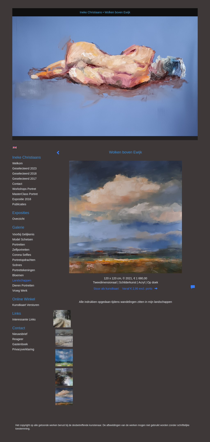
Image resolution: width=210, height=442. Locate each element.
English (14, 147)
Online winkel (23, 299)
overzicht (18, 218)
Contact (17, 183)
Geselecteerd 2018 (24, 173)
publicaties (19, 204)
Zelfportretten (20, 249)
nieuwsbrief (19, 334)
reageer (17, 339)
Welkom (17, 163)
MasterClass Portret (25, 194)
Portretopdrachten (23, 260)
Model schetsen (22, 239)
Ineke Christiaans (91, 12)
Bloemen (18, 275)
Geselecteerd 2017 (24, 178)
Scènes (17, 265)
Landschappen (21, 280)
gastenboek (20, 344)
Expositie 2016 (21, 199)
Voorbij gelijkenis (23, 234)
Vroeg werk (19, 290)
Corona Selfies (21, 254)
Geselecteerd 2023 (24, 168)
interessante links (24, 319)
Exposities (20, 213)
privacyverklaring (23, 349)
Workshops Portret (24, 189)
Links (16, 313)
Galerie (18, 227)
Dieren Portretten (23, 285)
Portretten (18, 244)
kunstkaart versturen (25, 305)
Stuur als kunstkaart (126, 288)
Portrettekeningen (23, 270)
